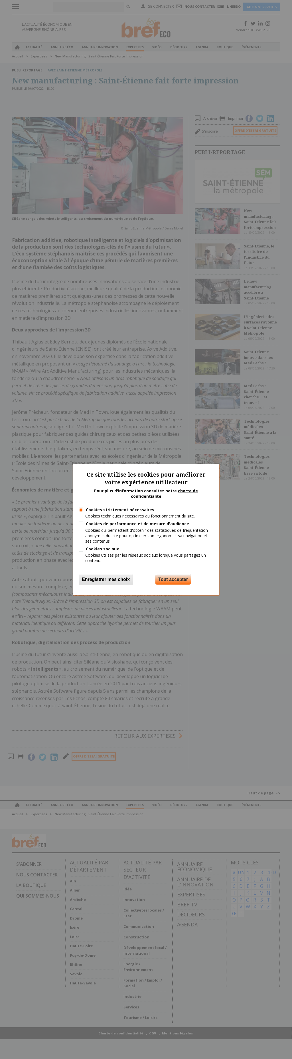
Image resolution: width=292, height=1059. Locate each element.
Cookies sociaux (102, 549)
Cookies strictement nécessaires (120, 509)
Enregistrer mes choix (106, 579)
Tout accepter (173, 579)
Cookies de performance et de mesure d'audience (137, 523)
